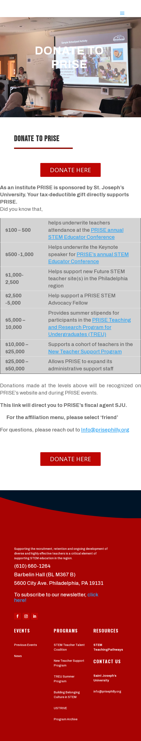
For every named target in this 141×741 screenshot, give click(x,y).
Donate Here (70, 170)
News (18, 656)
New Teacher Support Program (85, 351)
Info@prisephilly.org (105, 430)
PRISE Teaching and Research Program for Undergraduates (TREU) (89, 327)
